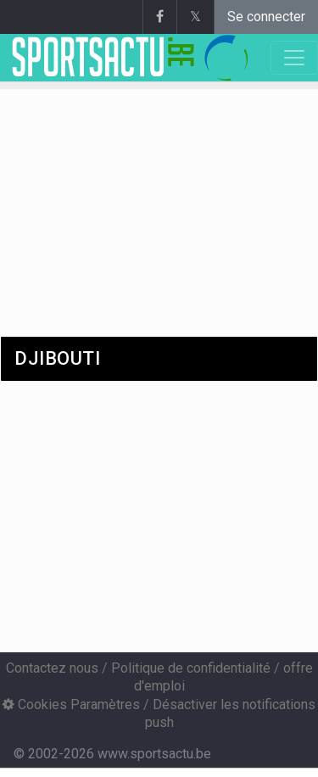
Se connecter (266, 16)
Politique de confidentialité (191, 668)
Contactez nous (52, 668)
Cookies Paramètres (71, 704)
